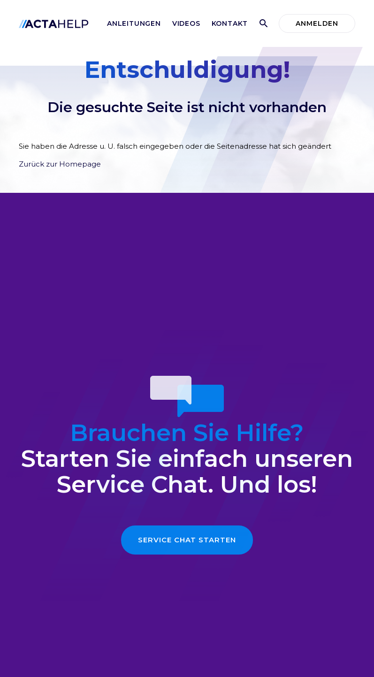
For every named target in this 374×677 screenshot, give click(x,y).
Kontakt (230, 23)
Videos (186, 23)
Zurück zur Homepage (60, 164)
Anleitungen (134, 23)
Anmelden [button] (317, 23)
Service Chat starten (187, 539)
